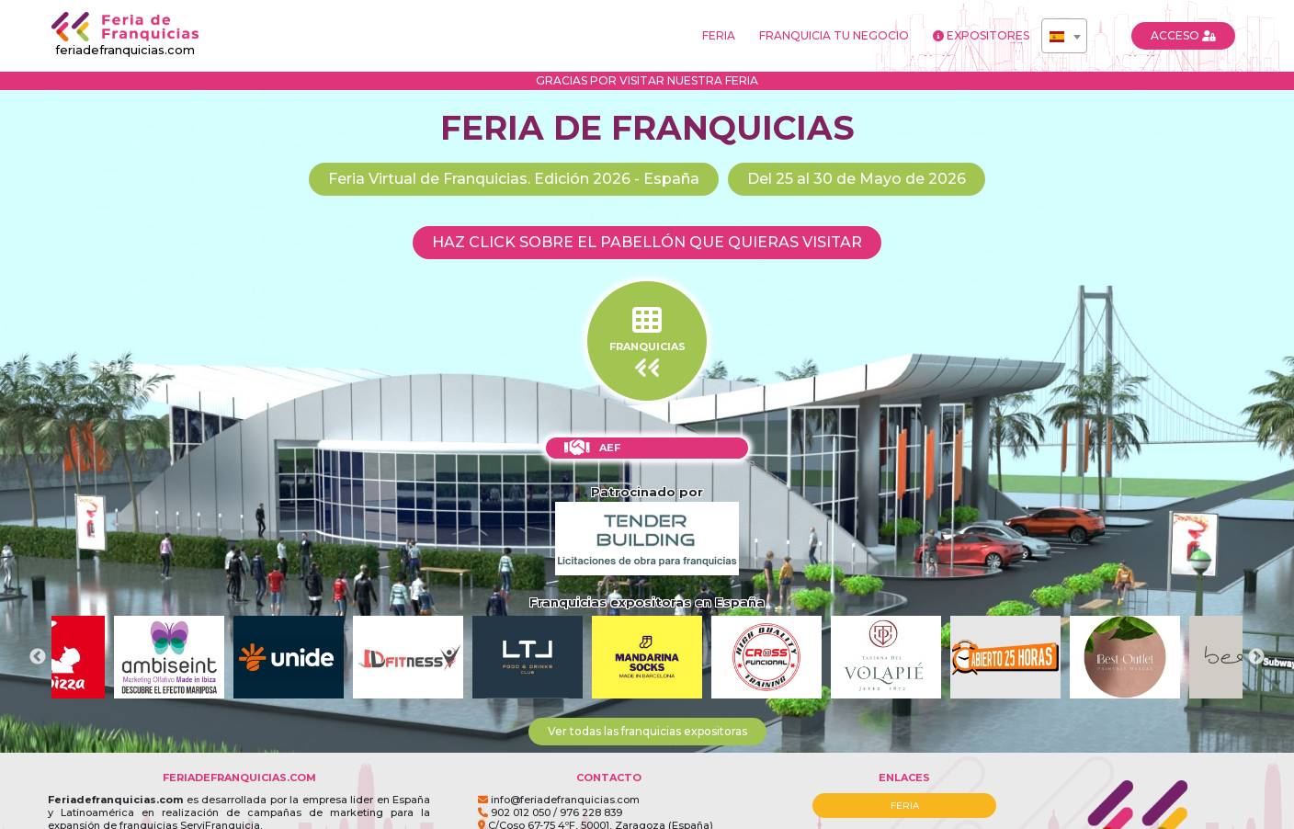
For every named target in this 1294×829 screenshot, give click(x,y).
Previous (37, 657)
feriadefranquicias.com (125, 34)
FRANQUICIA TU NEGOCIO (834, 35)
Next (1256, 657)
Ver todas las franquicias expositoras (647, 731)
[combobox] (1064, 35)
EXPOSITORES (981, 35)
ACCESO (1183, 35)
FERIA (718, 35)
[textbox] (1064, 36)
